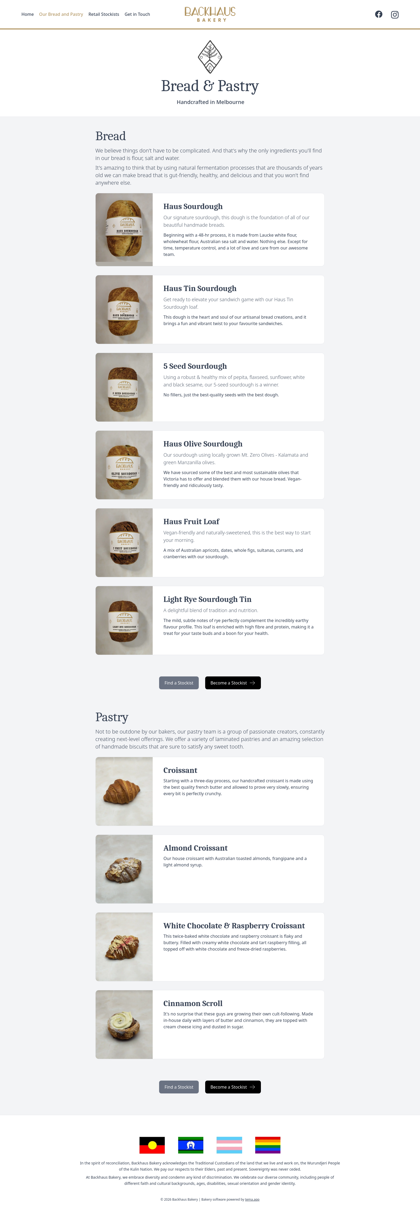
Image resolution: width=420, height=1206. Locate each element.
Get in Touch (137, 14)
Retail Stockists (103, 14)
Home (27, 14)
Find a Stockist (178, 683)
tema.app (252, 1199)
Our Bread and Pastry (61, 14)
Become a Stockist (233, 683)
